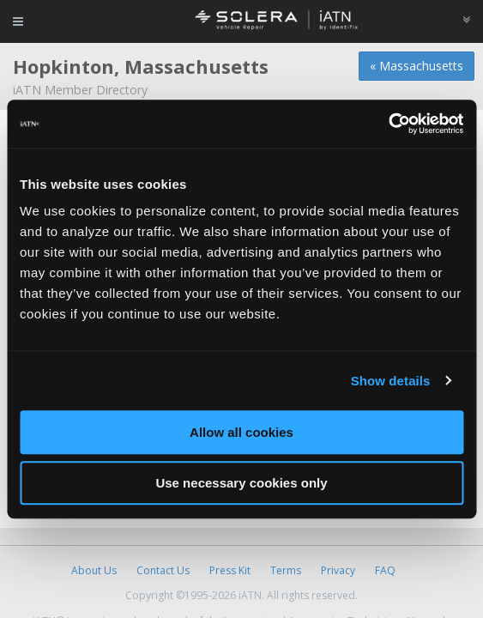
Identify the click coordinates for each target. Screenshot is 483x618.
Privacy (338, 570)
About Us (94, 570)
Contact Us (163, 570)
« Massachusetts (416, 66)
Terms (285, 570)
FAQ (385, 570)
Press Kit (230, 570)
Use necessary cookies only (241, 483)
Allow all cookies (241, 432)
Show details (391, 380)
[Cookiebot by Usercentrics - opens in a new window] (388, 123)
